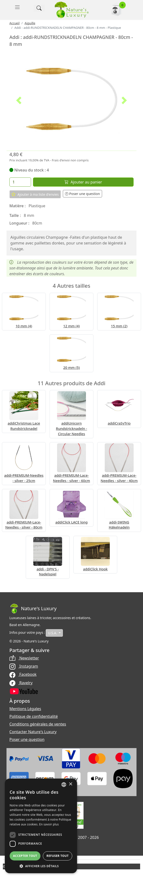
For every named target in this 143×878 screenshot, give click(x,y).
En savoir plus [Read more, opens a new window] (49, 824)
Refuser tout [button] (57, 856)
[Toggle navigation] (17, 7)
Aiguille (30, 23)
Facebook (23, 674)
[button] (18, 100)
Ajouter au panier (83, 182)
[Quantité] (20, 182)
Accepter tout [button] (25, 856)
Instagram (23, 666)
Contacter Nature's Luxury (33, 731)
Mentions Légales (25, 708)
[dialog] (41, 826)
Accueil (14, 23)
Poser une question (82, 193)
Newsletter (24, 658)
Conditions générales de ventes (37, 724)
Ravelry (20, 682)
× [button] (70, 784)
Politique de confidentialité (33, 716)
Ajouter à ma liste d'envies (35, 194)
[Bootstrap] (33, 608)
